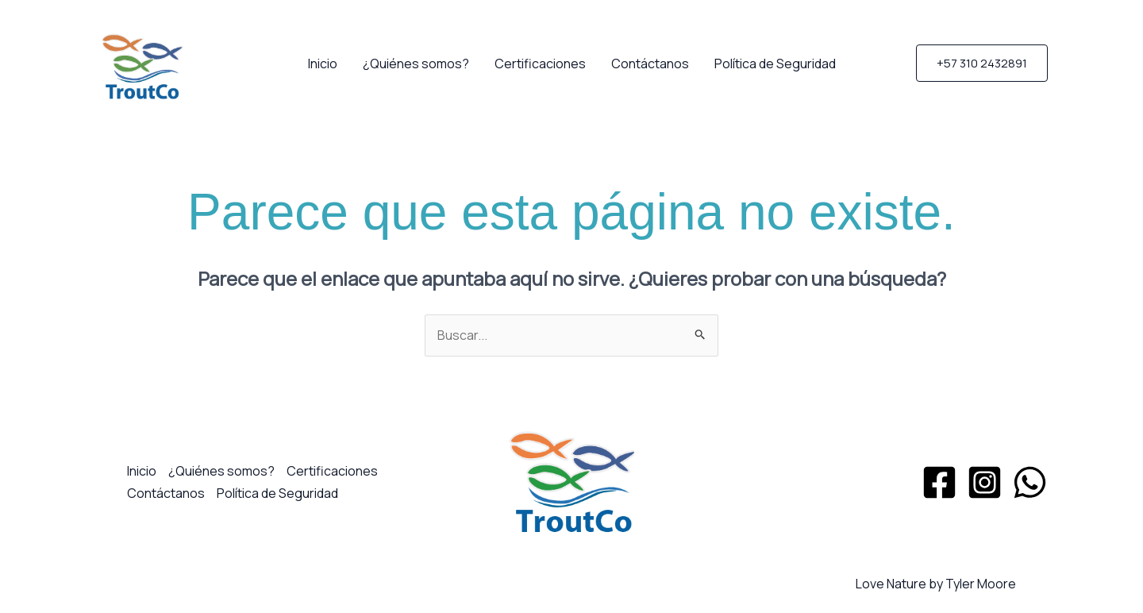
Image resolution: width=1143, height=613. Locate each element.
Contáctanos (650, 63)
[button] (982, 63)
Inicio (322, 63)
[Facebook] (939, 482)
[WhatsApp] (1030, 482)
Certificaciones (540, 63)
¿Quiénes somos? (416, 63)
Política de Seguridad (775, 63)
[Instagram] (985, 482)
